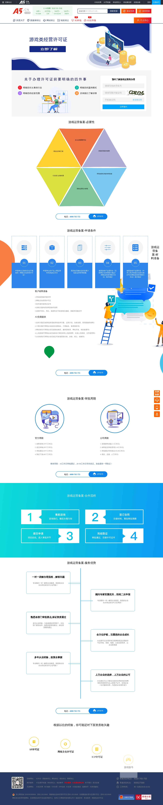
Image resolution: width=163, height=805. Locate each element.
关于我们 (88, 783)
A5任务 (68, 787)
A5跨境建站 (94, 787)
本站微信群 (127, 2)
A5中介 (38, 778)
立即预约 (123, 107)
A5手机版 (107, 2)
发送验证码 (137, 100)
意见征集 (96, 783)
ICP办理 (55, 787)
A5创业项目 (76, 787)
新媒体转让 (46, 778)
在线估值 (137, 2)
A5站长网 (97, 2)
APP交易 (62, 787)
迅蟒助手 (85, 787)
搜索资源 (113, 11)
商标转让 (70, 778)
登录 (149, 2)
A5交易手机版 (41, 783)
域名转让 (62, 778)
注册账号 (156, 2)
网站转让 (55, 778)
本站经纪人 (117, 2)
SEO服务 (47, 787)
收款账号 (60, 783)
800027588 (139, 783)
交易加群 (157, 393)
